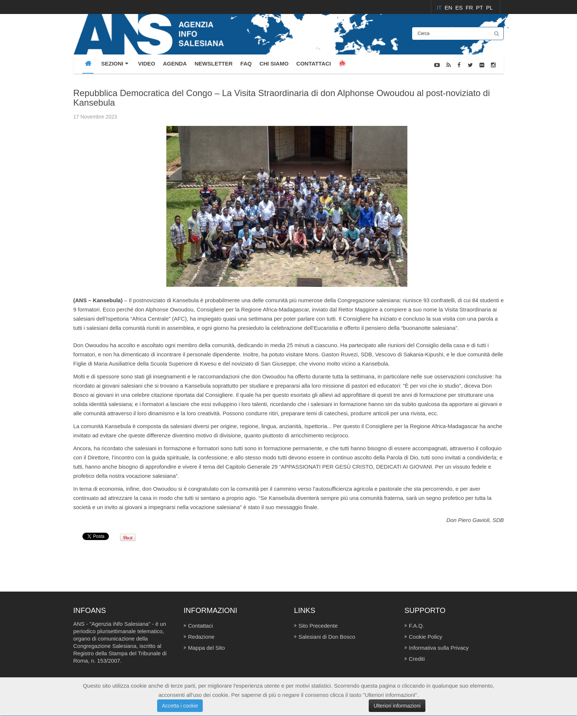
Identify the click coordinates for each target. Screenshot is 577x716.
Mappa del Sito (206, 648)
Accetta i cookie (180, 706)
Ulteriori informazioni (397, 706)
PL (489, 7)
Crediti (417, 659)
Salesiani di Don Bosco (326, 637)
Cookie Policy (425, 637)
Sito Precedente (318, 625)
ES (459, 7)
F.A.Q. (416, 625)
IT (440, 7)
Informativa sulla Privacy (439, 648)
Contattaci (200, 625)
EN (449, 7)
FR (470, 7)
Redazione (201, 637)
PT (480, 7)
